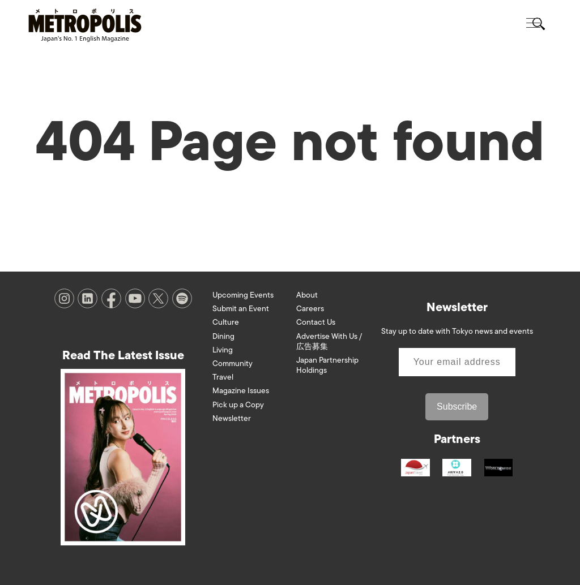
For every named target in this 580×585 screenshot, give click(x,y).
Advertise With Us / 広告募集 (329, 341)
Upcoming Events (243, 295)
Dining (223, 336)
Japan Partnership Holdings (327, 365)
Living (222, 349)
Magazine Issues (240, 390)
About (307, 295)
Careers (310, 308)
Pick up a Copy (238, 404)
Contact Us (315, 322)
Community (232, 363)
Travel (222, 377)
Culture (225, 322)
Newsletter (231, 418)
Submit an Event (240, 308)
